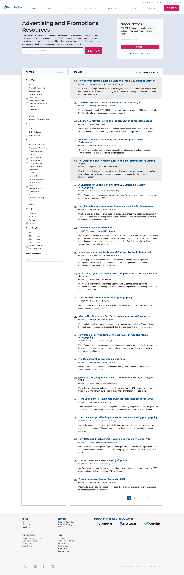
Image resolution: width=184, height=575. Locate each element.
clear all (60, 73)
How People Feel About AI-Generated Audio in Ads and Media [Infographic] (113, 336)
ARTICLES (50, 9)
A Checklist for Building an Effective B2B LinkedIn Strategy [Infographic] (111, 186)
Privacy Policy (63, 549)
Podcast (167, 2)
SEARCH (94, 51)
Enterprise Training (65, 525)
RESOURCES (91, 9)
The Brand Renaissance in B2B (95, 228)
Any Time (32, 224)
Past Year (32, 220)
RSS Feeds (26, 525)
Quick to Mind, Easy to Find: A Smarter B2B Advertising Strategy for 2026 (116, 379)
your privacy (145, 54)
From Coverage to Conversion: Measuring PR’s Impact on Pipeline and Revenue (117, 275)
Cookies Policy (63, 551)
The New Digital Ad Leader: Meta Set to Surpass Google (109, 103)
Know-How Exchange (66, 541)
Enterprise (159, 2)
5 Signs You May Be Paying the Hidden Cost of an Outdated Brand (115, 121)
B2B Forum (62, 528)
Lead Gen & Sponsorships (32, 539)
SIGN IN (133, 9)
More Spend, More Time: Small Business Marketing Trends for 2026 (115, 399)
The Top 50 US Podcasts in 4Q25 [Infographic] (104, 461)
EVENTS (70, 9)
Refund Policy (63, 544)
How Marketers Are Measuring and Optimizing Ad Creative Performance (111, 141)
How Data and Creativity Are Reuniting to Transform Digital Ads (114, 439)
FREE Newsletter (148, 2)
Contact (174, 2)
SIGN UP (151, 9)
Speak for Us (27, 546)
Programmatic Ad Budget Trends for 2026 (102, 479)
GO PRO (172, 8)
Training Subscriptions (66, 523)
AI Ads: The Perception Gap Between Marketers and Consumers (114, 316)
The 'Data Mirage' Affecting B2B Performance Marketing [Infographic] (117, 418)
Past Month (32, 214)
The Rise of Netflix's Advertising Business (101, 359)
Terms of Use (63, 546)
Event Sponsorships (29, 541)
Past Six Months (34, 217)
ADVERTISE (113, 9)
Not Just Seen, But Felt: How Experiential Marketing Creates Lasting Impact (116, 162)
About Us (25, 523)
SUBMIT (139, 47)
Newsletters (26, 528)
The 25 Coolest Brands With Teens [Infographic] (105, 298)
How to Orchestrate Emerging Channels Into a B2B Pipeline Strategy (116, 81)
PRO (33, 9)
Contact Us (62, 539)
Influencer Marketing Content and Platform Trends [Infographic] (114, 252)
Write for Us (26, 544)
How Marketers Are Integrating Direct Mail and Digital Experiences (116, 206)
